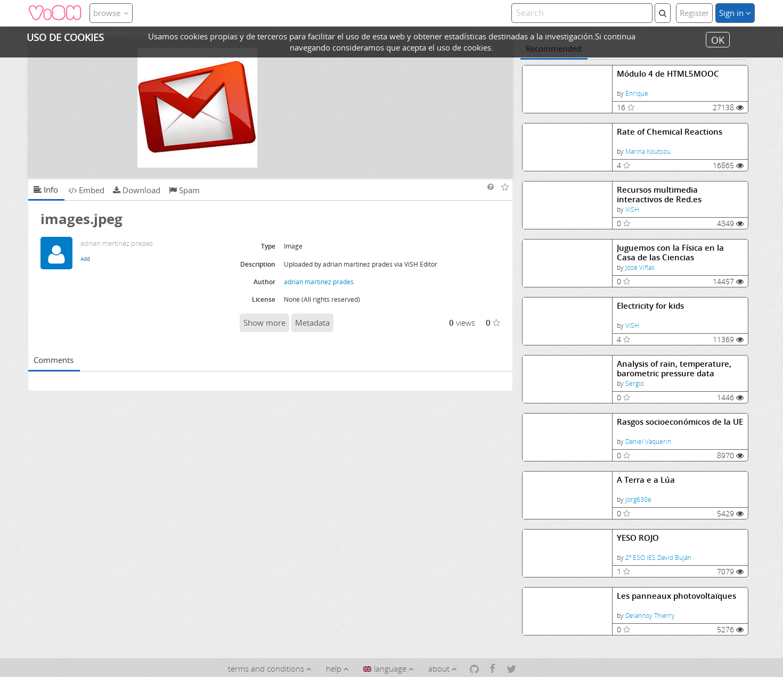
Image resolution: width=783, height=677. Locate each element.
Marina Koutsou (648, 151)
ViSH (632, 209)
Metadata (312, 322)
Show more (264, 322)
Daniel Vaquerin (648, 441)
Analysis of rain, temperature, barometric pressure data (674, 368)
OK (717, 39)
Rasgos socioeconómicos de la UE (680, 422)
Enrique (636, 93)
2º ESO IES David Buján (658, 557)
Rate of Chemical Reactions (669, 132)
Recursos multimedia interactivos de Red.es (659, 194)
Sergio (634, 383)
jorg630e (638, 499)
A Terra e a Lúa (646, 480)
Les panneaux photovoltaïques (676, 596)
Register (694, 12)
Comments (54, 359)
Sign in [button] (735, 12)
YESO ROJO (638, 538)
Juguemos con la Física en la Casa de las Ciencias (670, 252)
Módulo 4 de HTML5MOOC (668, 74)
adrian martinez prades (319, 281)
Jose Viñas (640, 267)
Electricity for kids (650, 306)
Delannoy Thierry (650, 615)
